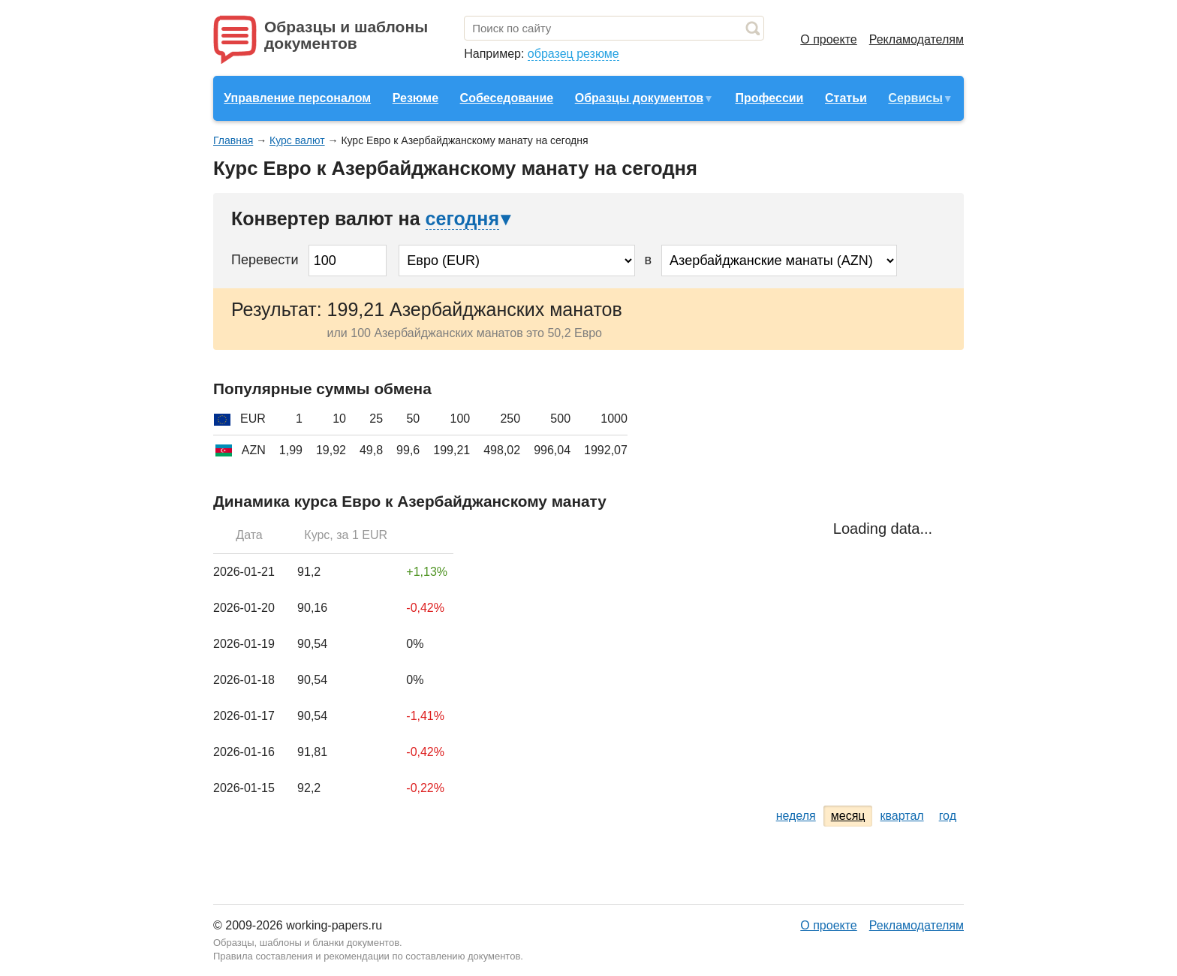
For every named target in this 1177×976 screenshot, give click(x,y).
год (947, 815)
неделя (796, 815)
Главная (233, 140)
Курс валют (297, 140)
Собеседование (507, 98)
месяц (848, 815)
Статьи (846, 98)
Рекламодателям (916, 39)
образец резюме (573, 53)
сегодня (462, 218)
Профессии (769, 98)
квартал (901, 815)
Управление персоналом (297, 98)
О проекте (828, 39)
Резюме (415, 98)
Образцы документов (639, 98)
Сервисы (915, 98)
